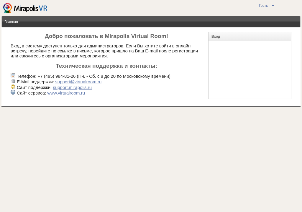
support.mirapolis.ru (72, 87)
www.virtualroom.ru (66, 92)
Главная (11, 22)
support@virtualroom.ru (78, 81)
